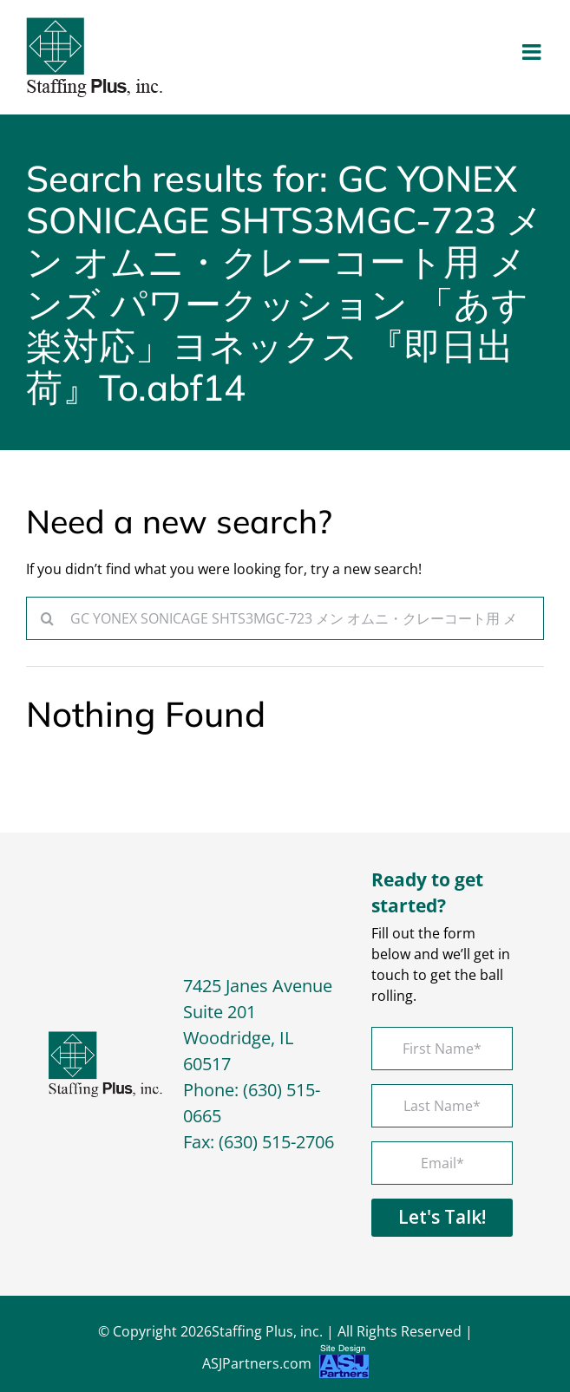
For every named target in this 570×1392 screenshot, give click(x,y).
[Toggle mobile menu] (533, 51)
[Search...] (285, 618)
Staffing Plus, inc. (267, 1331)
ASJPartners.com (285, 1365)
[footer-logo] (105, 1038)
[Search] (47, 618)
